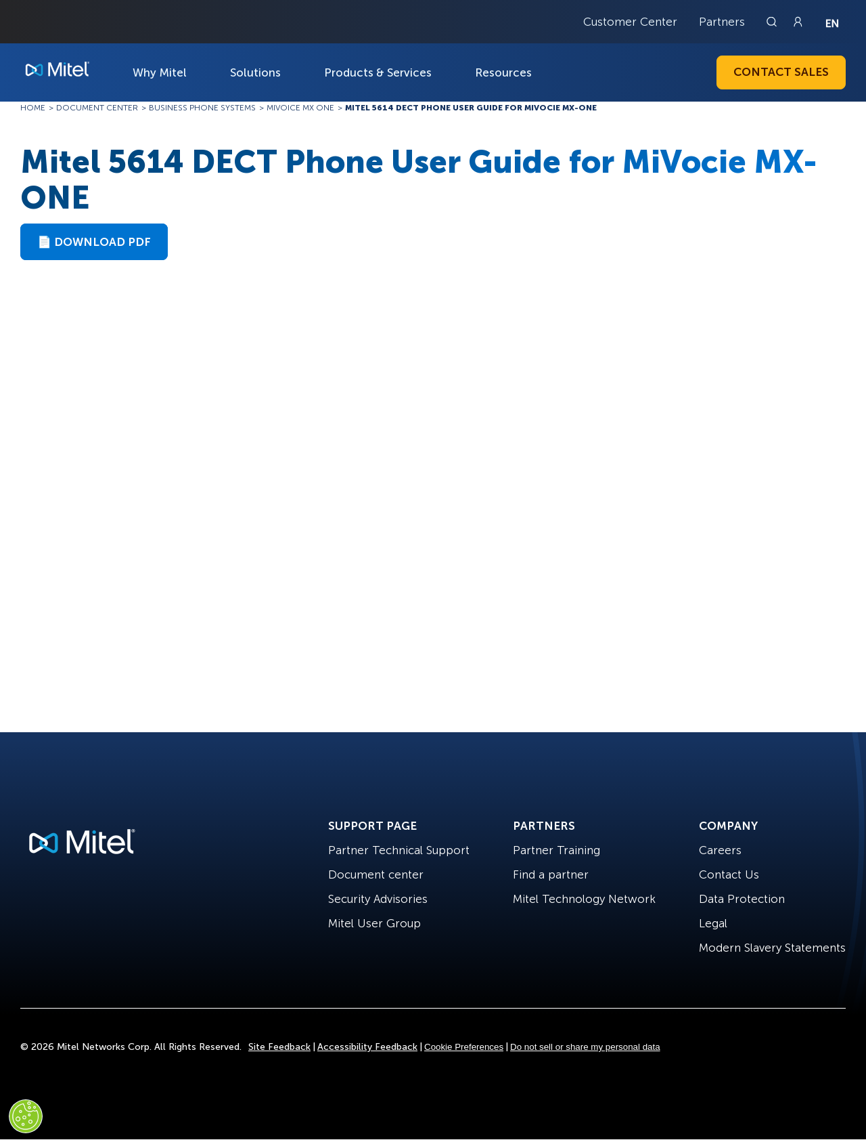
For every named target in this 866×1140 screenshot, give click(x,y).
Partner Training (556, 850)
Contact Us (729, 874)
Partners (722, 21)
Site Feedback (279, 1047)
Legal (713, 923)
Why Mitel (160, 72)
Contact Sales (781, 72)
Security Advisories (378, 899)
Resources (503, 72)
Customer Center (630, 21)
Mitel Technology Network (584, 899)
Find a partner (551, 874)
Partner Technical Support (399, 850)
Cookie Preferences (463, 1047)
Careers (720, 850)
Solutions (255, 72)
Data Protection (742, 899)
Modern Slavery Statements (772, 947)
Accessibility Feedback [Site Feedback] (367, 1047)
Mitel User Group (374, 923)
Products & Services (378, 72)
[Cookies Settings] (26, 1116)
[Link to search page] (773, 21)
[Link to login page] (797, 21)
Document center (376, 874)
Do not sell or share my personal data (585, 1047)
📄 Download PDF (94, 242)
